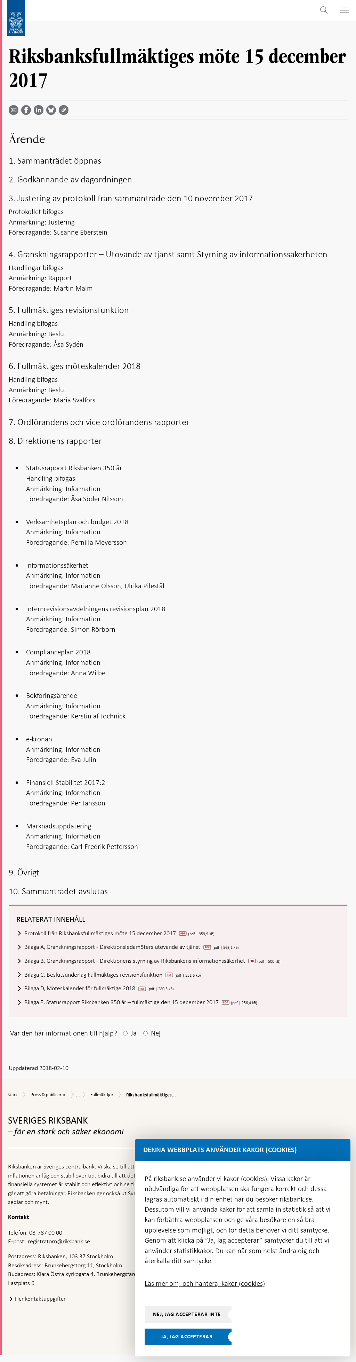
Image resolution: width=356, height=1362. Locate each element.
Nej (156, 1040)
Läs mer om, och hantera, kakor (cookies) (205, 1283)
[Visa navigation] (344, 10)
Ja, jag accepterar (186, 1336)
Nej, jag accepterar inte (187, 1314)
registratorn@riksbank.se (59, 1248)
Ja (134, 1040)
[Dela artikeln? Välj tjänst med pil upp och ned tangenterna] (40, 110)
